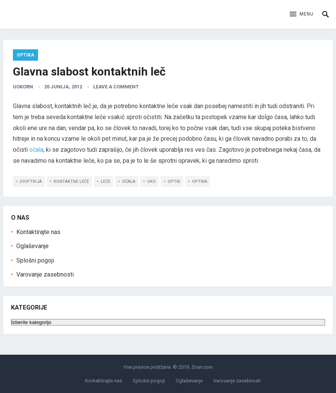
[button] (302, 14)
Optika (25, 55)
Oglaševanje (32, 246)
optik (174, 181)
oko (151, 181)
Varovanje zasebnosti (45, 274)
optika (199, 181)
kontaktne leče (71, 181)
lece (105, 181)
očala (36, 149)
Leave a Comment (116, 87)
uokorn (23, 87)
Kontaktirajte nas (38, 232)
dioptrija (31, 181)
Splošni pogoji (35, 260)
